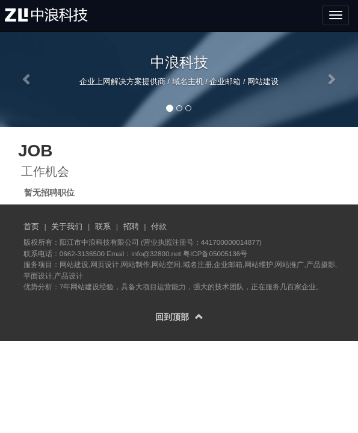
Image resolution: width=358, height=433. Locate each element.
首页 (31, 226)
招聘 (131, 226)
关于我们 (66, 226)
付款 (159, 226)
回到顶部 (179, 317)
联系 (103, 226)
